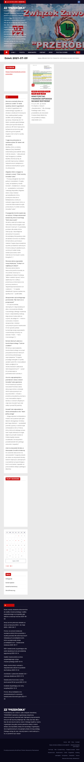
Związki (43, 93)
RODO (51, 52)
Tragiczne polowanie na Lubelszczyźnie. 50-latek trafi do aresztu (15, 142)
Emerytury (34, 91)
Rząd (38, 93)
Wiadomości (51, 752)
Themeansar (35, 750)
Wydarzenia (59, 752)
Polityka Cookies (70, 749)
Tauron (77, 755)
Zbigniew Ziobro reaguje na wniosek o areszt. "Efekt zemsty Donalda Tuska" (16, 174)
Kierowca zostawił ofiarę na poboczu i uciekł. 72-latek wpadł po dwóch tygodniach (15, 103)
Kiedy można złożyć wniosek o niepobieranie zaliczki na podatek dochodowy (14, 667)
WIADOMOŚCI (32, 52)
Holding (77, 752)
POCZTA (22, 52)
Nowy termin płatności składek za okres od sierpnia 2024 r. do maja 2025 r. (14, 625)
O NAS (13, 52)
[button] (74, 52)
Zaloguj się (9, 579)
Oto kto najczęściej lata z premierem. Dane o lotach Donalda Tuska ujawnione (14, 380)
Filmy (73, 742)
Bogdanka (71, 752)
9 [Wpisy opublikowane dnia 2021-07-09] (18, 540)
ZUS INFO (10, 605)
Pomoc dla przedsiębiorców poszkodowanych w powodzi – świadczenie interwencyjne (13, 694)
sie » (11, 566)
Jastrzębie (58, 755)
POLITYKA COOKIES (61, 52)
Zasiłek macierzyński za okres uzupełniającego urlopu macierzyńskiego (13, 659)
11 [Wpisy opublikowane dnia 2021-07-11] (24, 540)
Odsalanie (71, 755)
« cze (7, 566)
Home (40, 58)
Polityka (48, 91)
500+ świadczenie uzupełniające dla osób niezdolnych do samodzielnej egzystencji (15, 651)
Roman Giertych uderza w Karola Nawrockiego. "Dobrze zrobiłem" (15, 343)
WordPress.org (10, 590)
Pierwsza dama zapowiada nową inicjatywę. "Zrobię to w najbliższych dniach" (15, 263)
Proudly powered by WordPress (12, 750)
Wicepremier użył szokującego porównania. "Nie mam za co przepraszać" (15, 300)
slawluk (43, 104)
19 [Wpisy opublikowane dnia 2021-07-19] (7, 550)
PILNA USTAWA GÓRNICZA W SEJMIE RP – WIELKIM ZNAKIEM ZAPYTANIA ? (64, 745)
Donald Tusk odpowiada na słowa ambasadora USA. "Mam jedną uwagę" (15, 411)
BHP (69, 742)
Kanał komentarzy (11, 586)
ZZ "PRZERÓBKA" (14, 8)
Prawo (33, 93)
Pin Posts (50, 749)
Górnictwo (41, 91)
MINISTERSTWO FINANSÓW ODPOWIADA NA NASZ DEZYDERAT (41, 98)
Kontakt (77, 742)
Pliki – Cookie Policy (59, 749)
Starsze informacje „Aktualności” (70, 758)
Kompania (65, 755)
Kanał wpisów (10, 583)
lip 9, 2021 (36, 104)
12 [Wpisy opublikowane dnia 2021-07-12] (7, 545)
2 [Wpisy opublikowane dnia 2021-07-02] (18, 535)
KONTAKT (42, 52)
